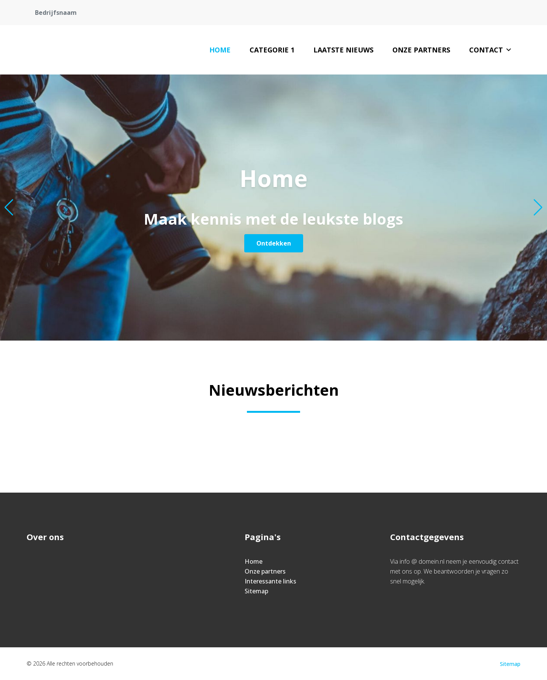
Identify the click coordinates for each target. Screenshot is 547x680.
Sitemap (256, 591)
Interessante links (270, 581)
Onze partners (421, 49)
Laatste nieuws (343, 49)
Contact (490, 49)
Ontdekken (273, 243)
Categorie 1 (272, 49)
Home (220, 49)
